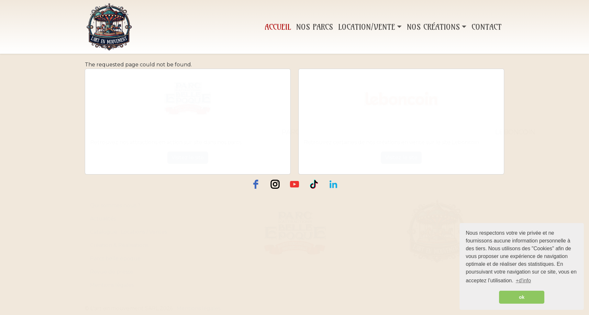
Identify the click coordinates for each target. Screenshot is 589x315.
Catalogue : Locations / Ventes (128, 232)
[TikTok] (314, 184)
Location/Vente (366, 27)
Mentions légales (112, 285)
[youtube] (294, 184)
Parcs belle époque (115, 258)
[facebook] (255, 184)
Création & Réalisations (119, 245)
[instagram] (275, 184)
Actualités (103, 219)
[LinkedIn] (333, 184)
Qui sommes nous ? (115, 205)
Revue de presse (111, 272)
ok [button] (522, 297)
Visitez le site (188, 157)
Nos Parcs (314, 27)
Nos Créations (433, 27)
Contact (487, 27)
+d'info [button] (523, 280)
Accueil (278, 27)
